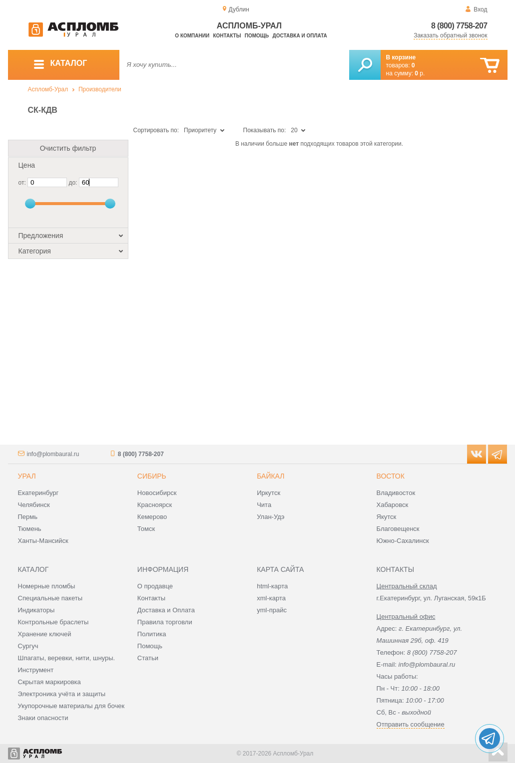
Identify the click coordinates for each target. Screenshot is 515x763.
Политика (151, 634)
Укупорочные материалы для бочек (71, 706)
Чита (264, 505)
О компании (192, 35)
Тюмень (29, 528)
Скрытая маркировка (49, 682)
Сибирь (151, 476)
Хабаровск (393, 505)
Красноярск (154, 505)
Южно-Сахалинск (403, 540)
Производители (99, 89)
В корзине (401, 57)
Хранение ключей (44, 634)
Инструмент (36, 670)
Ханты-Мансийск (43, 540)
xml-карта (271, 598)
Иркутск (268, 493)
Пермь (28, 516)
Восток (391, 476)
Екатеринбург (38, 493)
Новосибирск (157, 493)
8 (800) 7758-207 (459, 25)
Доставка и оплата (300, 35)
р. (420, 73)
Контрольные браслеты (53, 622)
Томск (146, 528)
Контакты (227, 35)
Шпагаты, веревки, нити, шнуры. (66, 658)
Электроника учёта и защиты (62, 694)
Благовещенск (398, 528)
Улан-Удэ (270, 516)
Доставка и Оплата (166, 610)
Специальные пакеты (50, 598)
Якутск (387, 516)
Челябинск (34, 505)
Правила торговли (164, 622)
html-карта (272, 586)
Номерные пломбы (46, 586)
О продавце (155, 586)
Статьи (147, 658)
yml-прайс (272, 610)
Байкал (270, 476)
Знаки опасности (43, 718)
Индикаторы (36, 610)
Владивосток (396, 493)
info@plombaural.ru (53, 454)
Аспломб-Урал (48, 89)
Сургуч (28, 646)
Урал (27, 476)
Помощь (257, 35)
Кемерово (152, 516)
